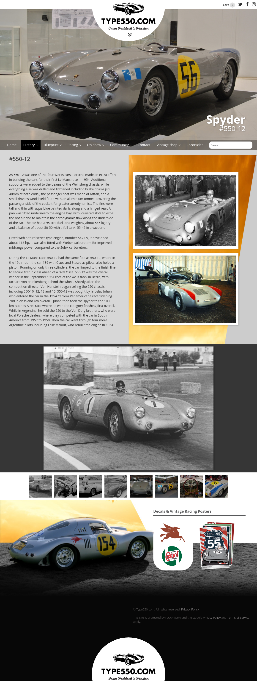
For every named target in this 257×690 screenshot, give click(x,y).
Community (119, 144)
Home (11, 144)
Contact (144, 144)
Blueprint (51, 144)
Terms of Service (238, 617)
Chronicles (194, 144)
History (29, 144)
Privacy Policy (190, 609)
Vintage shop (167, 144)
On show (94, 144)
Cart (229, 5)
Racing (73, 144)
